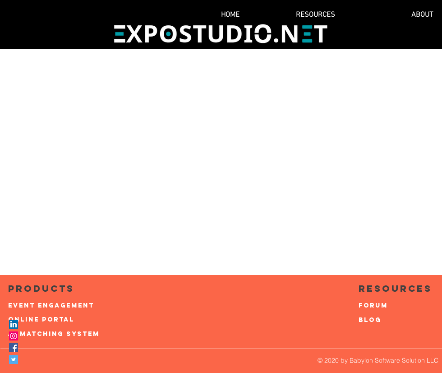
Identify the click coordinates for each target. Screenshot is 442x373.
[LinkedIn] (13, 324)
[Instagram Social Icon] (13, 335)
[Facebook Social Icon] (13, 347)
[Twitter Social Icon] (13, 359)
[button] (289, 15)
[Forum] (399, 306)
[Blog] (399, 320)
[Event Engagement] (54, 306)
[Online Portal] (54, 320)
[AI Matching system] (54, 334)
